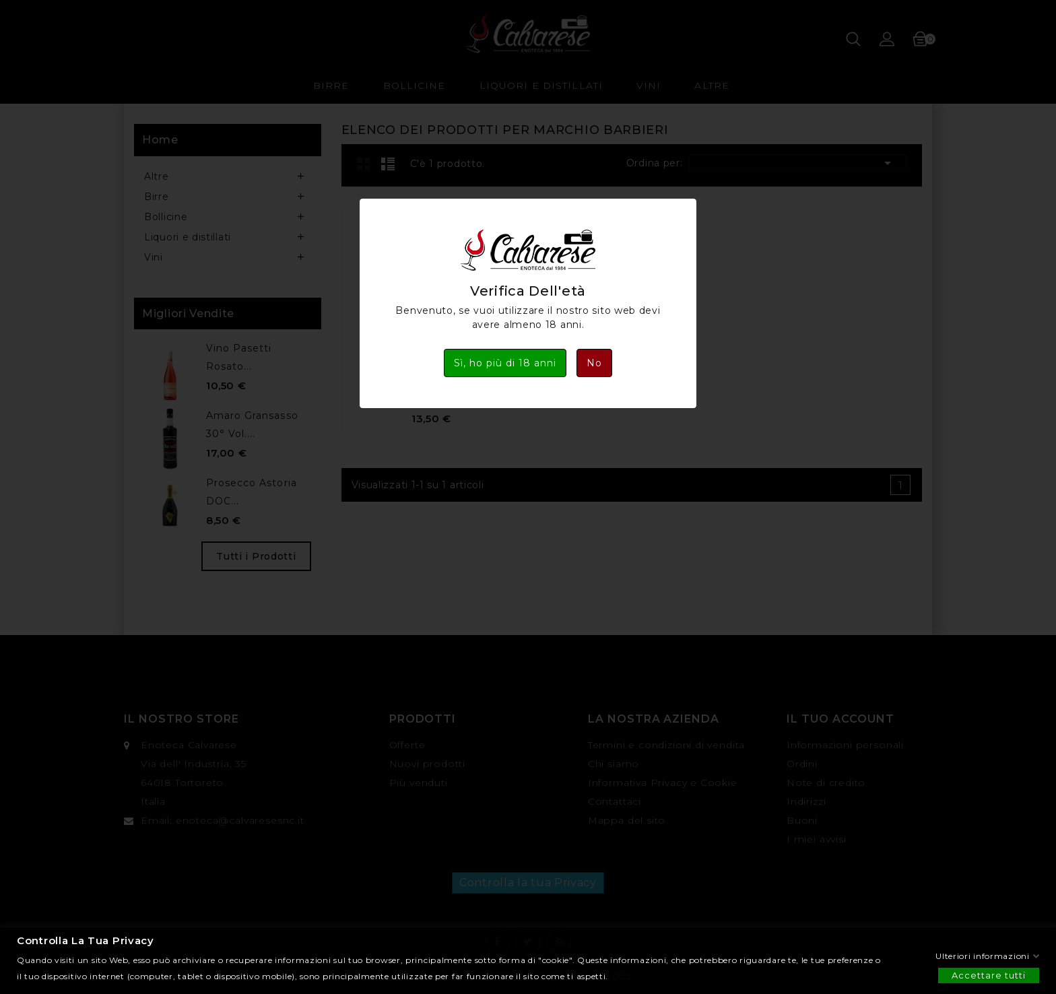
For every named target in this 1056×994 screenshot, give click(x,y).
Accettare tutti (989, 974)
